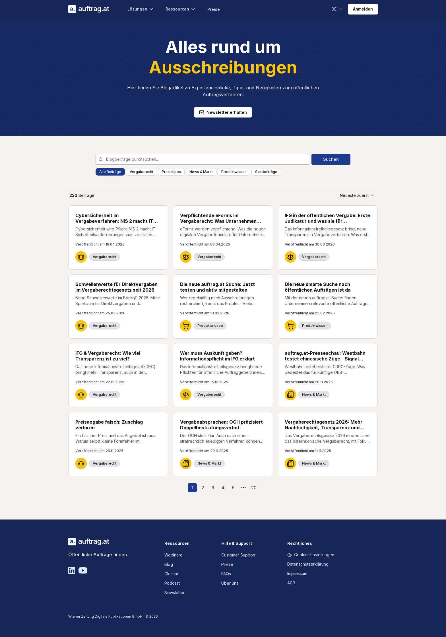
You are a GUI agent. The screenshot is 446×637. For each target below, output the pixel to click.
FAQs (226, 573)
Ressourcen (181, 9)
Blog (168, 564)
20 (254, 487)
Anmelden (363, 9)
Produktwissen (234, 172)
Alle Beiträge (110, 172)
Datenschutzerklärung (308, 564)
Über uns (229, 583)
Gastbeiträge (266, 172)
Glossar (171, 573)
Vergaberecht (141, 172)
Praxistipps (171, 172)
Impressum (297, 573)
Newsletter (174, 592)
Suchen (331, 159)
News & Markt (201, 172)
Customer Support (238, 555)
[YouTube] (83, 570)
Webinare (173, 555)
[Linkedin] (71, 570)
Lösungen (140, 9)
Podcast (172, 583)
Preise (213, 9)
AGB (291, 582)
